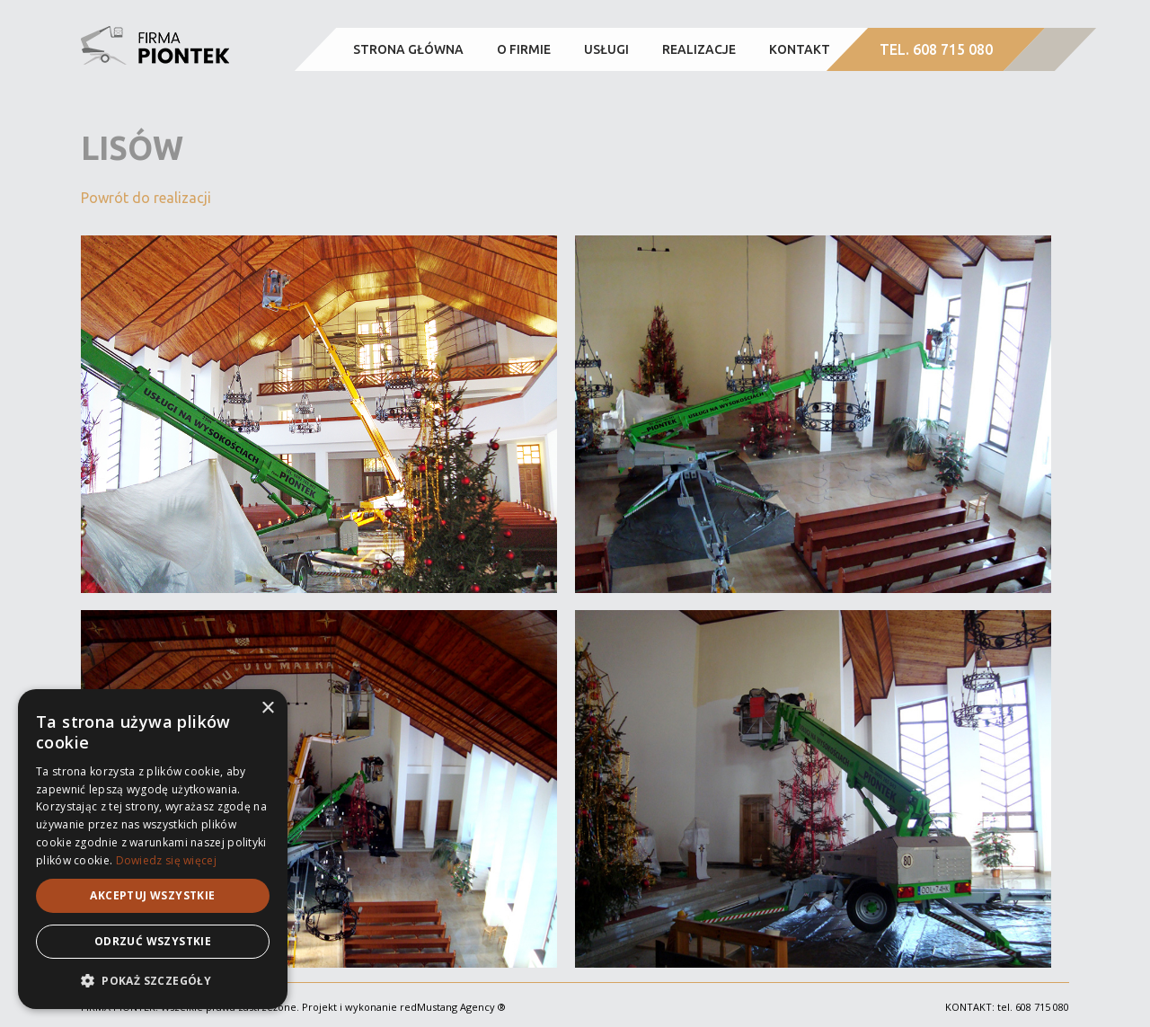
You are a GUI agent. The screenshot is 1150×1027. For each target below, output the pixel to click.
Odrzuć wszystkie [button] (152, 941)
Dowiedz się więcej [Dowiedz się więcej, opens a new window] (166, 860)
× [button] (267, 708)
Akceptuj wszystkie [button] (152, 895)
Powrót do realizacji (146, 198)
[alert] (153, 849)
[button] (153, 980)
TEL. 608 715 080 (936, 49)
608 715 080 (1042, 1007)
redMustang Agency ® (453, 1007)
